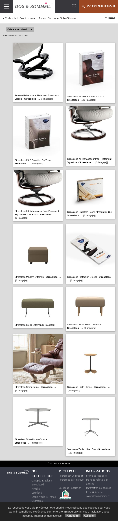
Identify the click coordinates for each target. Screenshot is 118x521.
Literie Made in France (44, 497)
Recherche (11, 18)
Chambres (37, 501)
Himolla (36, 489)
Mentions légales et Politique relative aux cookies (97, 480)
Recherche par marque (71, 480)
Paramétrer (72, 515)
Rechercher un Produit (98, 6)
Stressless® (38, 485)
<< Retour (109, 17)
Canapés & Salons (42, 481)
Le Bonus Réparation (70, 488)
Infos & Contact (94, 492)
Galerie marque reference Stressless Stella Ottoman (47, 18)
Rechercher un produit (71, 476)
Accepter (89, 515)
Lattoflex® (37, 493)
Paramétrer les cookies (98, 488)
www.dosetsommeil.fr (98, 496)
